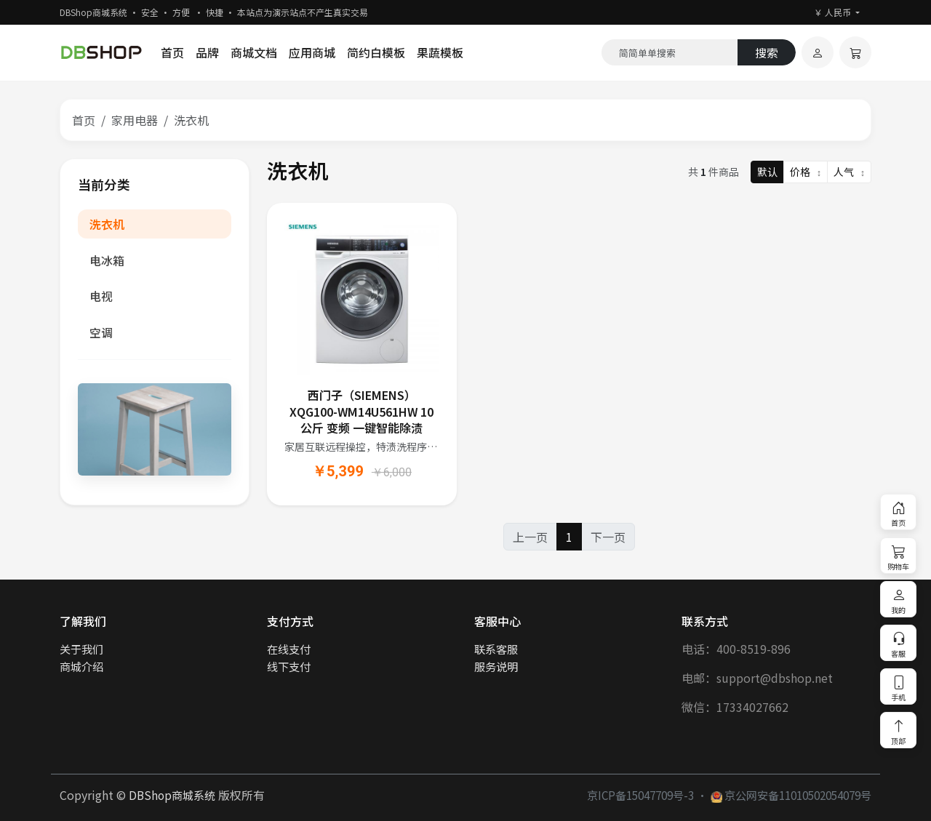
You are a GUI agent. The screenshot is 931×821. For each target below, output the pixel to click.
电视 (101, 296)
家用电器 (134, 120)
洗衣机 (106, 224)
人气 (849, 171)
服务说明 (496, 666)
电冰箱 (106, 260)
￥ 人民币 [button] (833, 12)
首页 (172, 52)
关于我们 (81, 649)
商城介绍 (81, 666)
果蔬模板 (440, 52)
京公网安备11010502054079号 (791, 795)
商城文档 (254, 52)
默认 (767, 171)
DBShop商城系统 (172, 795)
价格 (805, 171)
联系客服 (496, 649)
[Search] (670, 52)
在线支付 (289, 649)
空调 (101, 332)
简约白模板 (376, 52)
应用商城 (312, 52)
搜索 (766, 52)
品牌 (207, 52)
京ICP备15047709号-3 (640, 795)
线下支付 (289, 666)
